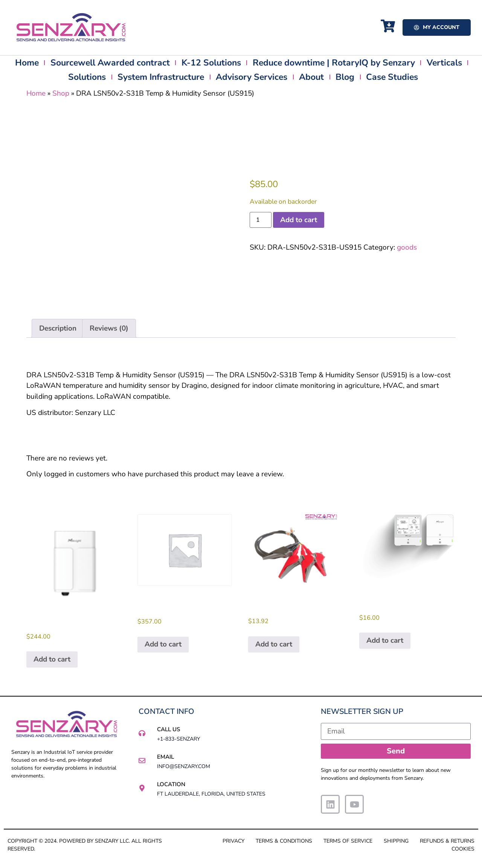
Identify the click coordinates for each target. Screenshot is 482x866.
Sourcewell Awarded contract (110, 63)
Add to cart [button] (52, 659)
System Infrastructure (160, 77)
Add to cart (298, 220)
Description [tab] (57, 328)
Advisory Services (251, 77)
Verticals (444, 63)
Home (27, 63)
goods (407, 247)
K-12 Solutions (211, 63)
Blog (345, 77)
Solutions (87, 77)
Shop (60, 93)
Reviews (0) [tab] (109, 328)
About (311, 77)
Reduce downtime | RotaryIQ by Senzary (334, 63)
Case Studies (392, 77)
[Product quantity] (261, 220)
